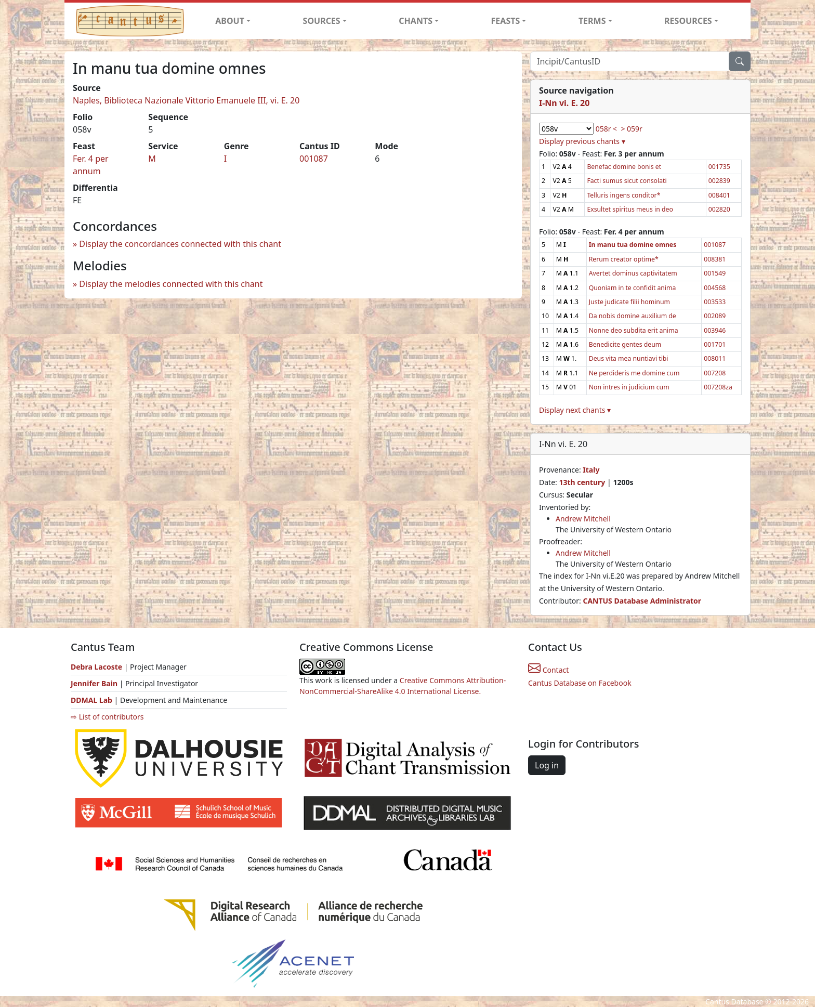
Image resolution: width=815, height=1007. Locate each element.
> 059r (631, 129)
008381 (715, 259)
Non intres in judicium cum (629, 387)
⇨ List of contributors (107, 717)
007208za (718, 387)
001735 (719, 166)
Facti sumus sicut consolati (626, 180)
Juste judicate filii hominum (629, 301)
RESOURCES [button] (688, 21)
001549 (715, 273)
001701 (715, 344)
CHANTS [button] (415, 21)
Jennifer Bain (95, 683)
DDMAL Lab (91, 700)
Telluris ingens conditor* (623, 195)
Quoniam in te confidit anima (632, 287)
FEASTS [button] (505, 21)
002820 (719, 209)
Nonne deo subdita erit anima (633, 330)
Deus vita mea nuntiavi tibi (628, 358)
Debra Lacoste (96, 667)
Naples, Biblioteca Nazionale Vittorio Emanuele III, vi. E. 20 (186, 100)
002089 (715, 315)
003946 (715, 330)
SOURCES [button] (321, 21)
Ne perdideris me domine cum (634, 373)
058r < (606, 129)
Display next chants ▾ (575, 410)
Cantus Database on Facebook (580, 683)
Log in (547, 765)
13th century (582, 482)
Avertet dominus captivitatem (633, 273)
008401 (719, 195)
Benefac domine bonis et (624, 166)
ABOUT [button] (229, 21)
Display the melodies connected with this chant (170, 284)
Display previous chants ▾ (582, 141)
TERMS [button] (592, 21)
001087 (313, 158)
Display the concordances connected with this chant (180, 244)
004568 (715, 287)
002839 (719, 180)
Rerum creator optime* (624, 259)
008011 (715, 358)
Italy (591, 470)
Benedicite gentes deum (625, 344)
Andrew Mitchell (583, 519)
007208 (715, 373)
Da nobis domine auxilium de (632, 315)
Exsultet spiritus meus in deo (630, 209)
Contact (548, 670)
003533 (715, 301)
